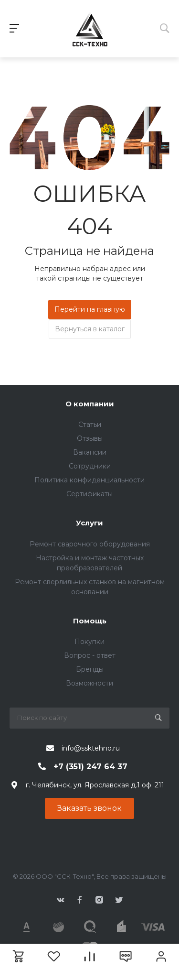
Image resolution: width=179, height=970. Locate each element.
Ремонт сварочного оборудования (90, 544)
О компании (89, 403)
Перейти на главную (89, 309)
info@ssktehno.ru (91, 748)
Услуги (89, 522)
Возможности (89, 683)
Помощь (89, 620)
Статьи (89, 424)
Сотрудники (90, 466)
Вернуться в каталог (90, 329)
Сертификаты (89, 494)
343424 (89, 29)
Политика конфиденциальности (89, 480)
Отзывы (90, 438)
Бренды (90, 669)
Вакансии (89, 452)
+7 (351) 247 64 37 (90, 766)
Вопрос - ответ (90, 655)
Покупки (89, 641)
